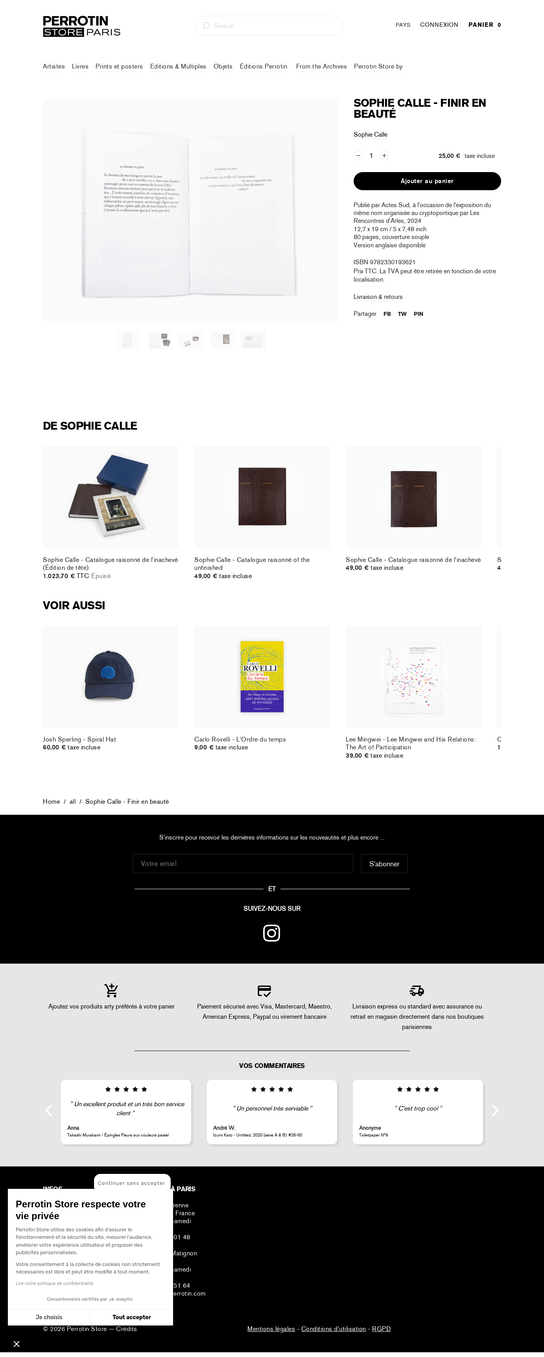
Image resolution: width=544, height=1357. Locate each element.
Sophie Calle (370, 134)
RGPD (381, 1329)
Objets (223, 66)
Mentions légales (271, 1329)
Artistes (54, 66)
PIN (418, 313)
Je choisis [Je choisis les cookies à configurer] (49, 1317)
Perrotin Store (88, 1329)
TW (402, 313)
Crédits (126, 1329)
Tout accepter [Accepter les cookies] (131, 1317)
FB (387, 313)
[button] (16, 1343)
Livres (80, 66)
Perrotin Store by (378, 66)
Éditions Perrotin (264, 66)
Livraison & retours (378, 297)
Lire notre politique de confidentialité (54, 1283)
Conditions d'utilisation (333, 1329)
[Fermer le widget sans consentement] (132, 1183)
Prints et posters (119, 66)
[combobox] (268, 25)
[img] (126, 1089)
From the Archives (321, 66)
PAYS (403, 24)
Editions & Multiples (178, 66)
